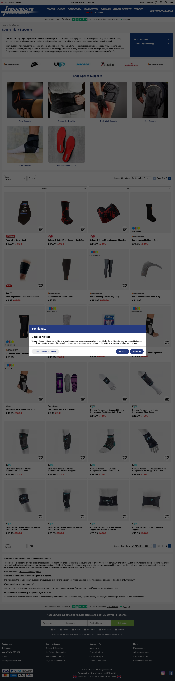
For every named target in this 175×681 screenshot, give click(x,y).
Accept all (137, 351)
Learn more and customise (45, 351)
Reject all (122, 351)
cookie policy (115, 341)
